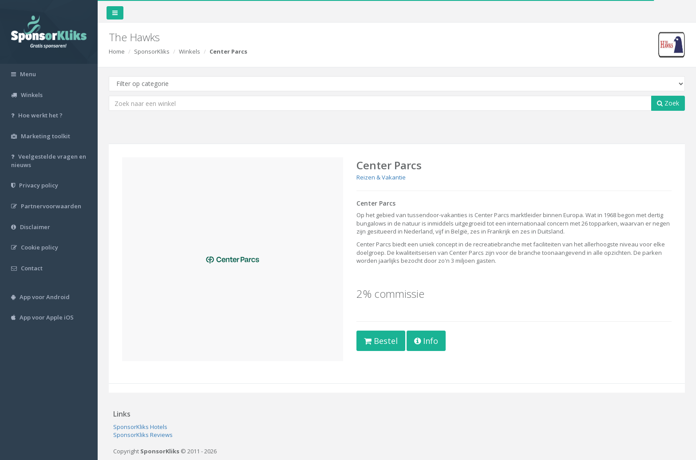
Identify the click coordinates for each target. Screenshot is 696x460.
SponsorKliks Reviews (143, 435)
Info (426, 340)
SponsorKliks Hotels (140, 427)
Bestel (381, 340)
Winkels (189, 51)
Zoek (668, 103)
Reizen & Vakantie (381, 177)
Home (117, 51)
